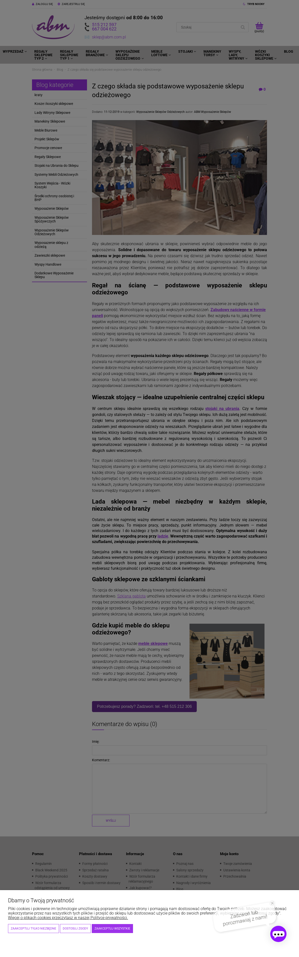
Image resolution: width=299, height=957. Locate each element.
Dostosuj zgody (75, 928)
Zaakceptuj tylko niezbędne (33, 928)
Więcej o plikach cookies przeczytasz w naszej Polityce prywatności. (68, 917)
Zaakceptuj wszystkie (112, 928)
